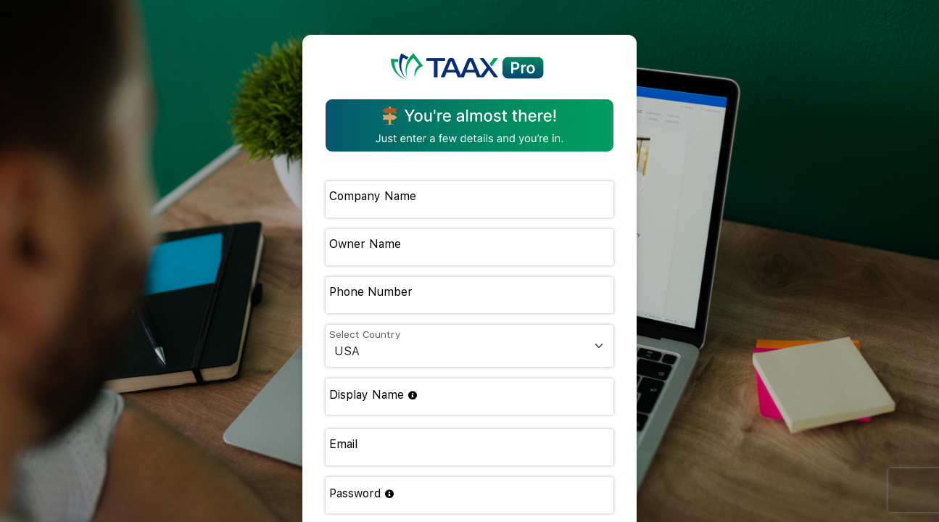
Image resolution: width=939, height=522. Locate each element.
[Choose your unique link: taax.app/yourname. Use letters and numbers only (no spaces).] (413, 396)
